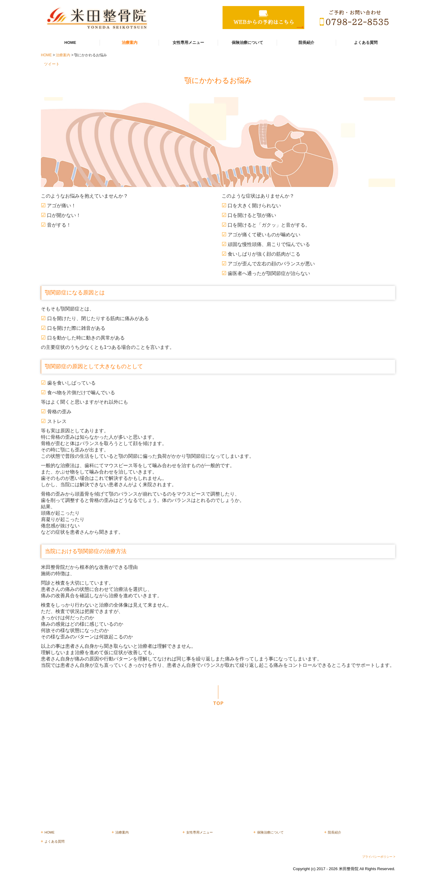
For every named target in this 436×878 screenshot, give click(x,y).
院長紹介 (306, 42)
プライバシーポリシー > (378, 856)
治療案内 (129, 42)
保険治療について (247, 42)
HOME (70, 42)
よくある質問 (366, 42)
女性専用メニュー (188, 42)
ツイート (52, 64)
